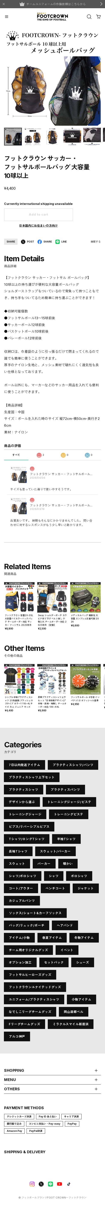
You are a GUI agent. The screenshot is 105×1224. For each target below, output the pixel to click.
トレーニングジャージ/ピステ (69, 804)
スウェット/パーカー (55, 853)
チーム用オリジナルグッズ (28, 952)
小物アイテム (81, 1001)
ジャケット (86, 890)
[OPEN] (89, 16)
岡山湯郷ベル (73, 1014)
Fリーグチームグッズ (24, 1026)
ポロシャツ (79, 878)
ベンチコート (55, 890)
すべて (16, 458)
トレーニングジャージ (25, 816)
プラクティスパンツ (65, 791)
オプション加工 (20, 964)
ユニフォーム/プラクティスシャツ (34, 1001)
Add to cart (38, 216)
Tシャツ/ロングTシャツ (27, 841)
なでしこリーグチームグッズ (30, 1014)
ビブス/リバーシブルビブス (29, 828)
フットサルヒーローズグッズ (30, 977)
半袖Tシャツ (66, 841)
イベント (67, 952)
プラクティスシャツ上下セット (32, 779)
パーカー (44, 865)
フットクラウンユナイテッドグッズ (35, 989)
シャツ (54, 878)
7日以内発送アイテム (24, 767)
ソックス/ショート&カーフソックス (35, 915)
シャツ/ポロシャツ (22, 878)
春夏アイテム (52, 940)
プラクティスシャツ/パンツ (73, 767)
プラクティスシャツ (23, 791)
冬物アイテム (84, 940)
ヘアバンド (65, 927)
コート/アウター (21, 890)
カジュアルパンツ (22, 903)
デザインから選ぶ (22, 804)
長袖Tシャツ (18, 853)
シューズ (82, 964)
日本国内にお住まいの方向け (38, 227)
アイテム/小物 (19, 940)
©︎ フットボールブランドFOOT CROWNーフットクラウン (52, 1199)
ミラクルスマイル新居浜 (71, 1026)
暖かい (68, 865)
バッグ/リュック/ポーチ (26, 927)
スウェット (17, 865)
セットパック (54, 964)
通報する (96, 243)
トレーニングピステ (68, 816)
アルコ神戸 (17, 1038)
